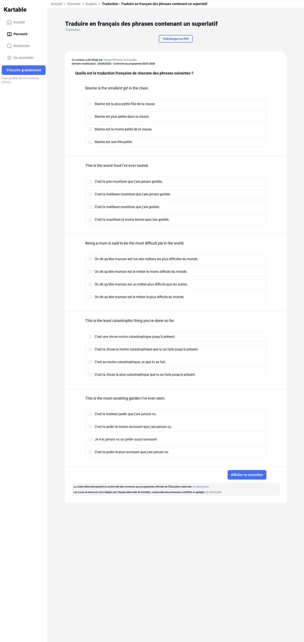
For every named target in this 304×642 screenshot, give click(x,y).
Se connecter (20, 57)
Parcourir (17, 34)
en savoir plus (201, 486)
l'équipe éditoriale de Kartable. (120, 59)
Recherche (18, 46)
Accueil (16, 22)
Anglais (91, 4)
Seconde (73, 4)
